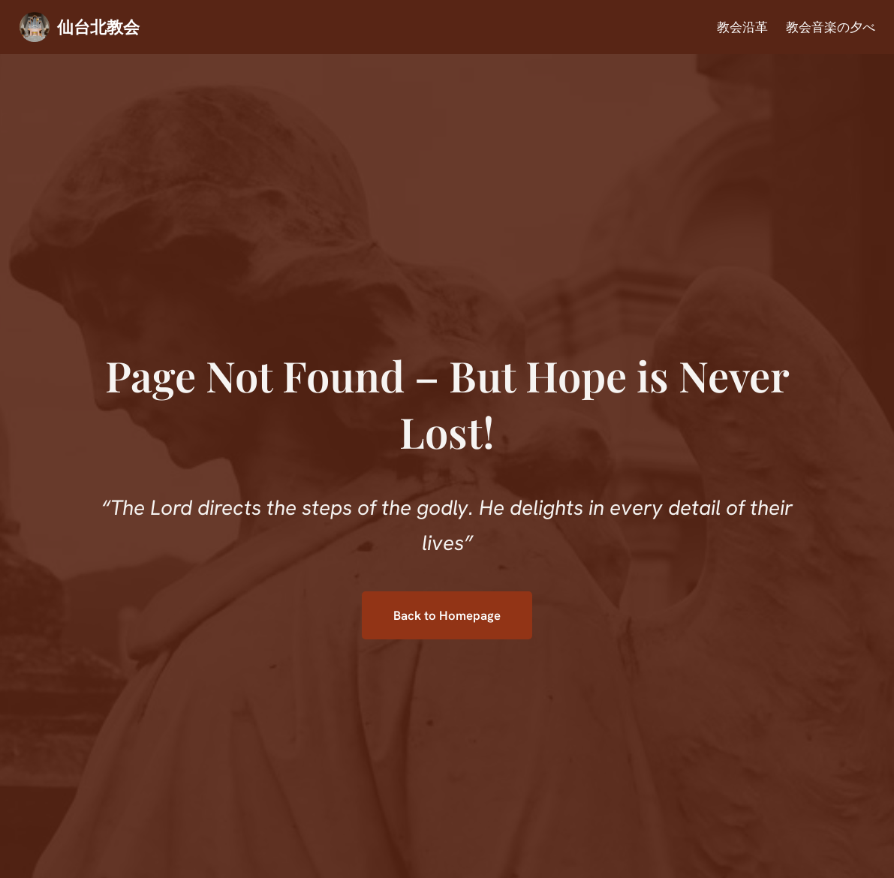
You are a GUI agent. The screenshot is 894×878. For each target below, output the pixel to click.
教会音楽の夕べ (830, 27)
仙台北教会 (98, 26)
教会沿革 (742, 27)
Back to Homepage (447, 615)
